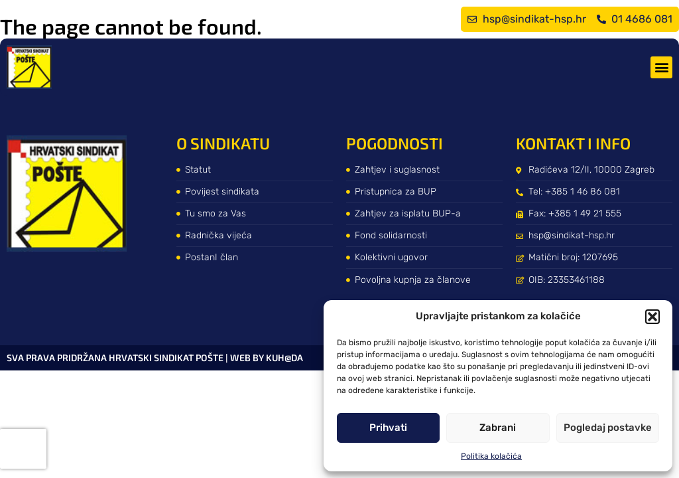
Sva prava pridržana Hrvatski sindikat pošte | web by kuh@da (155, 357)
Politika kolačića (491, 456)
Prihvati (388, 428)
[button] (652, 316)
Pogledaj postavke (608, 428)
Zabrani (497, 428)
